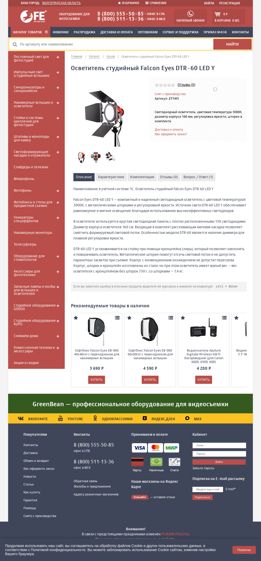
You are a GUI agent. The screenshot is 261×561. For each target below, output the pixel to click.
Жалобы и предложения (92, 487)
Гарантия (30, 500)
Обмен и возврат (36, 461)
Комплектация (142, 177)
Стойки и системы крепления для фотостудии (28, 121)
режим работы (175, 534)
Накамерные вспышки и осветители (33, 104)
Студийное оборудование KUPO (35, 322)
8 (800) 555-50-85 (120, 14)
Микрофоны (24, 179)
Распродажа (84, 32)
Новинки (61, 32)
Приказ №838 (215, 32)
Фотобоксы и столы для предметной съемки (33, 204)
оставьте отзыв (164, 497)
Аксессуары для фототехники (27, 273)
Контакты (240, 32)
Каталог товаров (30, 32)
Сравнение (156, 3)
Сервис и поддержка (181, 32)
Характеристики (111, 177)
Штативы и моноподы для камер (31, 138)
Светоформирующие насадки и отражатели (32, 153)
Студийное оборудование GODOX (35, 307)
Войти (209, 3)
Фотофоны (22, 190)
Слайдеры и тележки (31, 167)
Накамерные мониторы (33, 233)
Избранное (129, 3)
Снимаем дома (26, 336)
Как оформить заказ (38, 469)
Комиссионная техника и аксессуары (34, 349)
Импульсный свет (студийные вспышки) (31, 74)
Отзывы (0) (186, 85)
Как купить (31, 492)
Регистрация (229, 3)
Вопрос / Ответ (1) (198, 177)
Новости (29, 477)
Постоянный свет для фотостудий (31, 58)
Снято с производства (39, 516)
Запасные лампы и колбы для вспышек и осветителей (34, 290)
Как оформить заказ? (171, 134)
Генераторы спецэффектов (26, 219)
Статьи (28, 485)
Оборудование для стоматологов (29, 258)
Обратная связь (85, 481)
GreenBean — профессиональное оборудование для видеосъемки (130, 405)
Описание (84, 177)
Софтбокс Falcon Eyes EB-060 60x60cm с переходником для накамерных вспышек (150, 354)
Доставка (30, 453)
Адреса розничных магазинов (96, 494)
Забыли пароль (203, 468)
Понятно (244, 550)
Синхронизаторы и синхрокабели (29, 89)
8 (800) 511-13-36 (120, 19)
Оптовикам (148, 32)
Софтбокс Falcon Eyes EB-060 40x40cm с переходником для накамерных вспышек (96, 354)
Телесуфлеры (25, 244)
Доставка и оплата (116, 32)
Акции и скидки (26, 363)
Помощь (29, 508)
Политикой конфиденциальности (58, 550)
